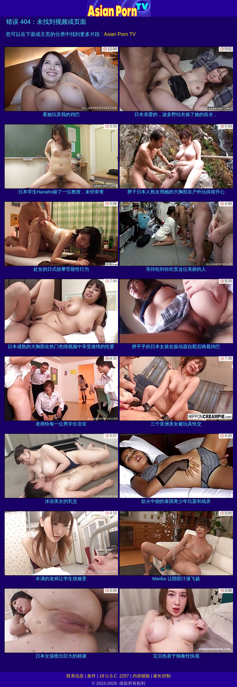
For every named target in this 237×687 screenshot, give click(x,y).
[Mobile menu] (6, 8)
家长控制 (162, 675)
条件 (91, 675)
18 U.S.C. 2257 (114, 675)
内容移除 (141, 675)
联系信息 (75, 675)
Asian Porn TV (120, 34)
